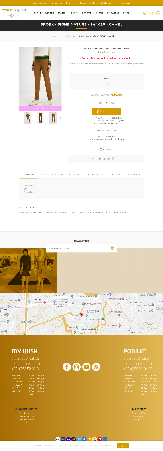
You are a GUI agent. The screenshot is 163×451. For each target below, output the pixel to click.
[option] (27, 118)
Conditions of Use (26, 413)
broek (21, 212)
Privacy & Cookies (26, 419)
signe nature (35, 212)
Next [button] (59, 118)
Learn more (109, 446)
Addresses (138, 416)
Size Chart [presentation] (75, 175)
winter (79, 212)
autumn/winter (94, 212)
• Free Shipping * (126, 3)
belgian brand (52, 212)
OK (123, 446)
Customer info (138, 413)
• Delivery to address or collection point (96, 3)
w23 (122, 212)
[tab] (28, 174)
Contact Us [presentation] (134, 175)
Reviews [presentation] (116, 175)
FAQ (26, 422)
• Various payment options (62, 3)
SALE (40, 108)
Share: (94, 159)
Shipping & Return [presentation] (52, 175)
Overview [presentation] (28, 175)
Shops (126, 13)
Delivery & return (26, 416)
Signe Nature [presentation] (96, 175)
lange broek (111, 212)
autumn (66, 212)
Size (106, 78)
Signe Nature (109, 52)
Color (106, 83)
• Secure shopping (38, 3)
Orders (138, 419)
